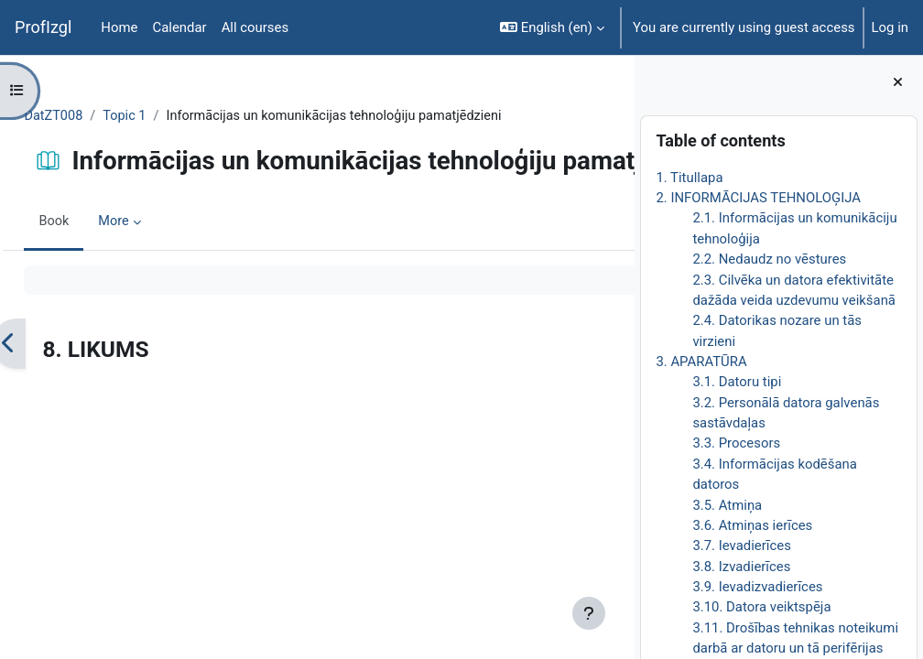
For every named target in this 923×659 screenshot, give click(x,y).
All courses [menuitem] (255, 27)
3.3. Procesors (736, 443)
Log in (890, 27)
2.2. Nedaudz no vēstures (769, 259)
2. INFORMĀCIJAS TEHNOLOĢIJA (758, 197)
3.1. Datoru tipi (736, 381)
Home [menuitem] (119, 27)
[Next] (614, 405)
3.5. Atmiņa (727, 505)
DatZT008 (95, 116)
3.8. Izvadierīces (741, 566)
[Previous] (50, 405)
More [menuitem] (155, 283)
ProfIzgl (43, 27)
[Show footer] (588, 613)
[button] (552, 27)
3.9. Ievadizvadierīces (757, 586)
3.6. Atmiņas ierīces (752, 525)
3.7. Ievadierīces (741, 545)
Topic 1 (168, 116)
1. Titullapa (689, 177)
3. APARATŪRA (701, 361)
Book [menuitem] (95, 283)
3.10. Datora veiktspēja (761, 607)
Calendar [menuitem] (179, 27)
